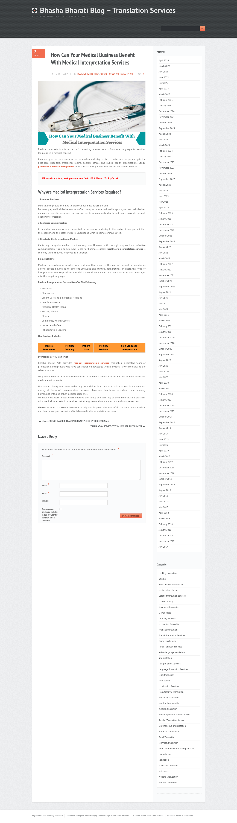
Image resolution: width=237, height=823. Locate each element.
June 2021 (164, 303)
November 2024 (166, 117)
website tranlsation (168, 782)
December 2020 (166, 337)
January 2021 (165, 332)
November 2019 (166, 411)
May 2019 (163, 445)
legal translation (166, 675)
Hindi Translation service (170, 647)
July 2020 (163, 366)
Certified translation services (172, 596)
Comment (48, 456)
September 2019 (167, 422)
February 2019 (166, 462)
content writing (166, 601)
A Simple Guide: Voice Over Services (148, 815)
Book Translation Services (171, 584)
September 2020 (167, 354)
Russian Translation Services (172, 720)
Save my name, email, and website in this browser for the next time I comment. (50, 515)
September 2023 (167, 179)
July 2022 (163, 253)
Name (46, 485)
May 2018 (163, 507)
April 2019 (164, 451)
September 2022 (167, 241)
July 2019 (163, 434)
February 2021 (166, 326)
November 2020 (166, 343)
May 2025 (163, 83)
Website (45, 501)
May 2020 (163, 377)
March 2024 (164, 145)
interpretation (165, 658)
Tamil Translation (167, 737)
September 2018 (167, 484)
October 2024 (165, 122)
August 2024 (165, 134)
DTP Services (165, 613)
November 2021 (166, 275)
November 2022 (166, 230)
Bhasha (162, 579)
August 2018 (165, 490)
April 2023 (164, 207)
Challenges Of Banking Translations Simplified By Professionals (75, 421)
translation (164, 760)
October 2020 (165, 349)
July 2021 (163, 298)
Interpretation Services (169, 664)
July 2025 (163, 72)
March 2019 (164, 456)
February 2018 (166, 524)
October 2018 (165, 479)
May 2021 (163, 309)
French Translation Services (172, 635)
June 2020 (164, 371)
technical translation (168, 743)
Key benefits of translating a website (47, 815)
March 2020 (164, 388)
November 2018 (166, 473)
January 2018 (165, 530)
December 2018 (166, 467)
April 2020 (164, 383)
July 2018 (163, 496)
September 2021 (167, 286)
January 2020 (165, 400)
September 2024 (167, 128)
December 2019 (166, 405)
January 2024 (165, 156)
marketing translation (169, 697)
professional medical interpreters (56, 166)
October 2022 (165, 236)
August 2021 (165, 292)
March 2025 (164, 94)
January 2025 (165, 105)
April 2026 (164, 60)
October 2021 (165, 281)
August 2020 (165, 360)
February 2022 (166, 264)
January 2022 (165, 270)
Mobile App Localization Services (174, 714)
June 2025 (164, 77)
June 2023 (164, 196)
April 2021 (164, 315)
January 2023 (165, 219)
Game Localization (167, 641)
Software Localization (169, 731)
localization (164, 680)
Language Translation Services (173, 669)
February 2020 (166, 394)
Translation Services (168, 765)
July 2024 (163, 139)
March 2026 (164, 66)
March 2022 (164, 258)
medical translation (109, 74)
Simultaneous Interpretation (172, 726)
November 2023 (166, 168)
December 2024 (166, 111)
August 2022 (165, 247)
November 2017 (166, 541)
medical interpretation (88, 74)
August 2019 (165, 428)
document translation (169, 607)
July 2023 (163, 190)
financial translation (168, 630)
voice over (164, 771)
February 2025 (166, 100)
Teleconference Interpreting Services (176, 748)
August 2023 (165, 185)
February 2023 (166, 213)
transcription (126, 74)
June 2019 (164, 439)
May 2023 (163, 202)
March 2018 (164, 518)
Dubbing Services (167, 618)
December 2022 (166, 224)
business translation (168, 590)
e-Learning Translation (169, 624)
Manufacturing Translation (171, 692)
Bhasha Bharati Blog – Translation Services (108, 11)
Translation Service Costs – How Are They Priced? (116, 426)
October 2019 (165, 417)
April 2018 (164, 513)
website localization (168, 777)
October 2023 (165, 173)
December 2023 (166, 162)
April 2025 (164, 88)
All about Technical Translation (180, 815)
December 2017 (166, 535)
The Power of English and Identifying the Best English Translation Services (97, 815)
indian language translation (172, 652)
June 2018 (164, 501)
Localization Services (169, 686)
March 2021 (164, 320)
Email (46, 493)
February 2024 (166, 151)
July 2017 (163, 547)
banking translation (168, 573)
